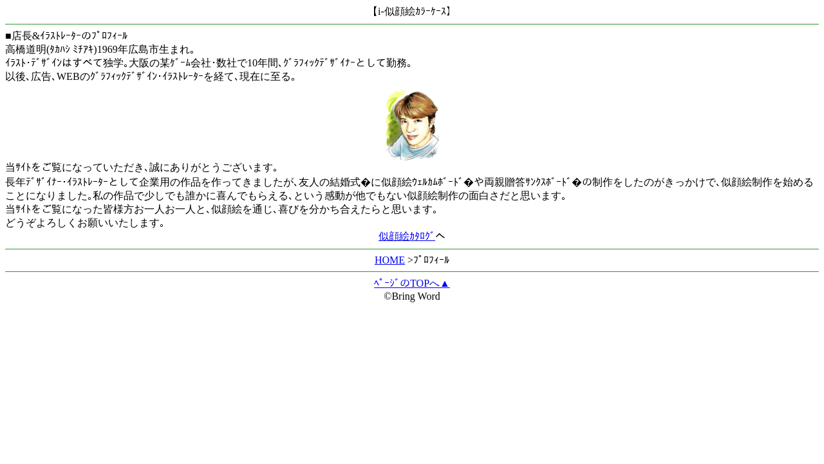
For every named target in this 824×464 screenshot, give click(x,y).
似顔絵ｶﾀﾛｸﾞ (407, 236)
